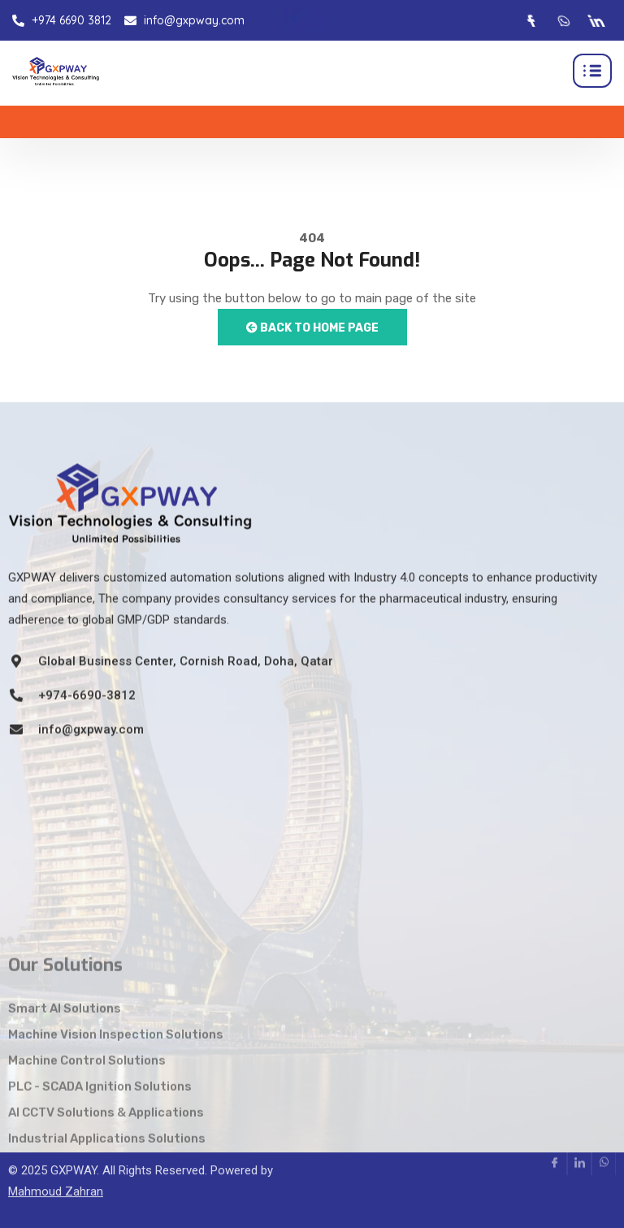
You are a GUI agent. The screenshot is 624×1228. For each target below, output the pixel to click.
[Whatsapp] (563, 20)
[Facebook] (530, 20)
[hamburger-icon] (592, 71)
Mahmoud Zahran (55, 1165)
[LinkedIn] (595, 20)
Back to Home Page (312, 328)
